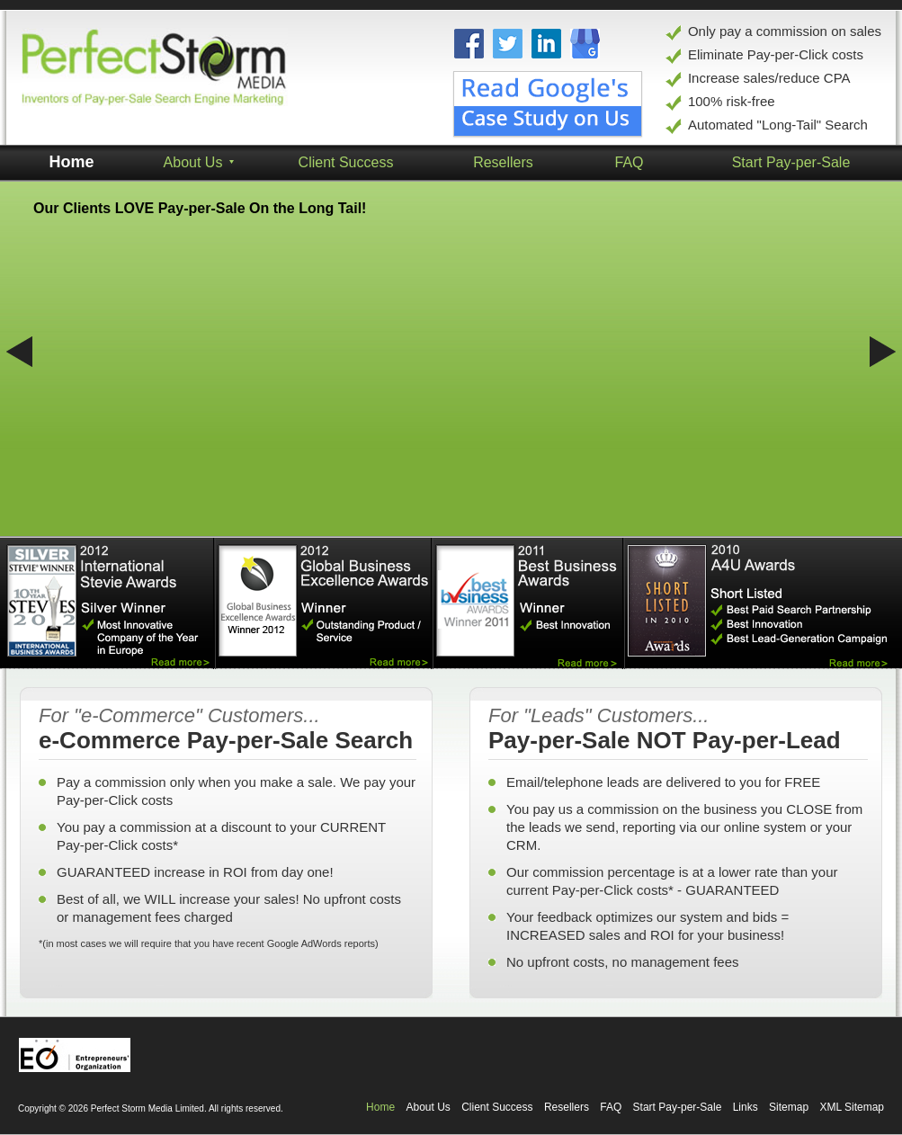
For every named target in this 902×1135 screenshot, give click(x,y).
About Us (428, 1107)
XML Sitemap (851, 1107)
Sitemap (788, 1107)
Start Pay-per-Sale (677, 1107)
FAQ (610, 1107)
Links (745, 1107)
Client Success (346, 162)
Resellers (566, 1107)
